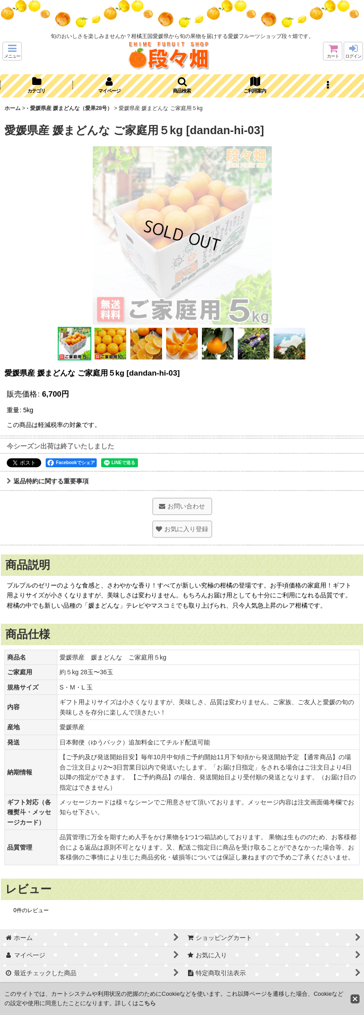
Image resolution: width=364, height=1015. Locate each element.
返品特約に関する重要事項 (48, 481)
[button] (12, 51)
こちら (147, 1003)
